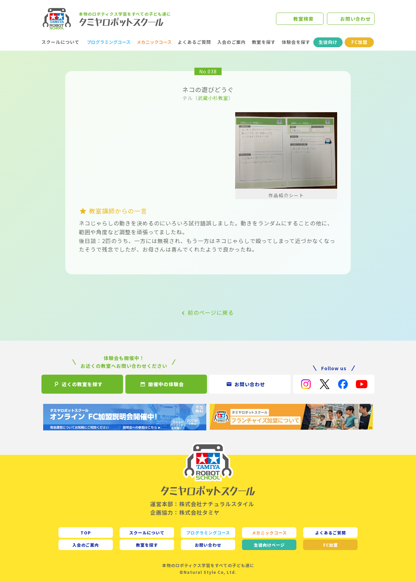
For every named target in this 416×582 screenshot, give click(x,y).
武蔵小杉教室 (213, 98)
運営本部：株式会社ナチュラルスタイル (202, 504)
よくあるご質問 (194, 42)
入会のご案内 (231, 42)
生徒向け (327, 42)
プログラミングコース (109, 42)
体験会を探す (296, 42)
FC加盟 (359, 42)
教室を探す (264, 42)
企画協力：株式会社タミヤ (185, 512)
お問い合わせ (355, 18)
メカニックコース (154, 42)
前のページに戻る (211, 312)
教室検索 (303, 18)
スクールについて (60, 42)
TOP (86, 532)
